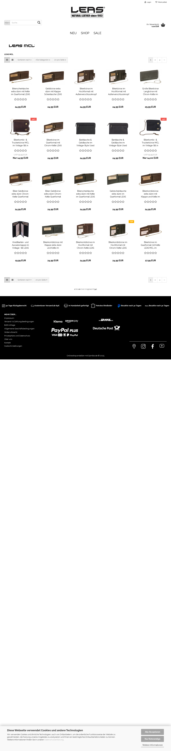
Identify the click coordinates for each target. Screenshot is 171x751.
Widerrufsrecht (10, 332)
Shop (85, 33)
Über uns (8, 339)
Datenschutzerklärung (54, 740)
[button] (7, 60)
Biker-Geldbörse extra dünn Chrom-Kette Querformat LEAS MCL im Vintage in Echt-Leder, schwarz (53, 194)
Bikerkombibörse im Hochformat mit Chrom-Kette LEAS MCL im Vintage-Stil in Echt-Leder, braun (85, 245)
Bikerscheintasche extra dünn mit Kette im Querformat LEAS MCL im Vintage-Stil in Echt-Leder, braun (20, 91)
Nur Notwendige (152, 739)
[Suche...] (7, 22)
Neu (73, 33)
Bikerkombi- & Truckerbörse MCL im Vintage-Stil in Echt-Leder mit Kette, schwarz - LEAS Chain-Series (150, 143)
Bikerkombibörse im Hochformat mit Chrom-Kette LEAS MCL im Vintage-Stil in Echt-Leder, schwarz (118, 245)
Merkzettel (161, 2)
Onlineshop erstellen (76, 356)
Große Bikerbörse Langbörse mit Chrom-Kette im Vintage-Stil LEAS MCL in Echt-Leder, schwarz (150, 91)
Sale (97, 33)
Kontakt (7, 343)
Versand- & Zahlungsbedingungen (19, 321)
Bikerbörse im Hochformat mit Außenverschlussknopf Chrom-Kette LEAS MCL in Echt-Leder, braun (86, 91)
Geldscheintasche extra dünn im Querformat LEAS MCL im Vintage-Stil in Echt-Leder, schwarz (118, 194)
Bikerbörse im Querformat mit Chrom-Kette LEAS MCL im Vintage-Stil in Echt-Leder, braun (53, 143)
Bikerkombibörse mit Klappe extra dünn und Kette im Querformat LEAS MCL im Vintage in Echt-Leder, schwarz (53, 245)
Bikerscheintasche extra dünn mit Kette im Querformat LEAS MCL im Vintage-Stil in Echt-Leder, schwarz (85, 194)
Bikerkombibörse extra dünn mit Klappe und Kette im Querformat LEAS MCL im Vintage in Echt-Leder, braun (150, 194)
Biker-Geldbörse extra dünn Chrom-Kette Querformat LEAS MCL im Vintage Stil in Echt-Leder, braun (20, 194)
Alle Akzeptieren (152, 732)
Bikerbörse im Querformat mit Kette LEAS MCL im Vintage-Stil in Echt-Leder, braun (150, 245)
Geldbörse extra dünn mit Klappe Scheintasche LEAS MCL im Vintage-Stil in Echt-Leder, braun (53, 91)
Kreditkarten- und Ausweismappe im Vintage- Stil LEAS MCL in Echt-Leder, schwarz (20, 245)
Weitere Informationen (152, 745)
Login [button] (147, 2)
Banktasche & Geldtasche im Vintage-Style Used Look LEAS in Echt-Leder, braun (118, 143)
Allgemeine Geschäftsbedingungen (19, 329)
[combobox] (24, 60)
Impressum (9, 318)
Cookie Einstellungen (13, 346)
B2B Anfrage (9, 325)
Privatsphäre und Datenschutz (17, 336)
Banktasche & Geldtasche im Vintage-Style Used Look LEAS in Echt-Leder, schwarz (85, 143)
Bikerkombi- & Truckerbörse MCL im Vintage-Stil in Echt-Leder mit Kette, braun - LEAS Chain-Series (20, 143)
